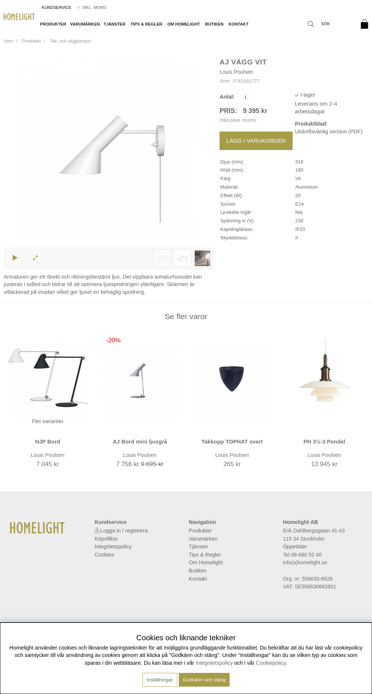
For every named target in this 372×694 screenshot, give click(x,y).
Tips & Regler (146, 24)
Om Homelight (183, 24)
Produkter (53, 24)
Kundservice (56, 7)
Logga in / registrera (124, 531)
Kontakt (238, 24)
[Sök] (329, 24)
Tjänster (114, 24)
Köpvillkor (106, 539)
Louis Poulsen (236, 72)
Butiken (214, 24)
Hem (8, 41)
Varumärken (85, 24)
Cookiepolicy (271, 663)
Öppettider (295, 546)
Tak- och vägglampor (70, 41)
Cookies (104, 555)
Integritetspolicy (113, 546)
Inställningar (160, 680)
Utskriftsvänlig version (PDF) (328, 132)
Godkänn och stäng (204, 680)
